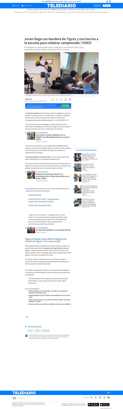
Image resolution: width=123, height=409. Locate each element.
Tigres (30, 331)
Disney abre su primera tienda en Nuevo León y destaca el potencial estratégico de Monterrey (89, 156)
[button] (52, 100)
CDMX (43, 1)
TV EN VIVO (97, 5)
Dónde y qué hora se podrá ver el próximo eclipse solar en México (50, 304)
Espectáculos (47, 9)
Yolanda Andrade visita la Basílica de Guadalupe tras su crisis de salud (49, 296)
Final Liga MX (45, 331)
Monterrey (48, 1)
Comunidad (36, 9)
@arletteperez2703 (34, 195)
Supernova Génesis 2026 (72, 12)
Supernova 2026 (51, 12)
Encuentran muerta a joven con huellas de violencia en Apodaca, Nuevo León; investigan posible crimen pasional (89, 202)
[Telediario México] (61, 5)
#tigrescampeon (53, 199)
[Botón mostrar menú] (16, 5)
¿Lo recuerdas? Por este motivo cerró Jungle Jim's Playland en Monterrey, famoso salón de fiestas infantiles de (90, 177)
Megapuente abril (43, 12)
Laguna (61, 1)
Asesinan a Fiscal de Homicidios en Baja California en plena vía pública (88, 166)
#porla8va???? (44, 201)
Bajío (74, 1)
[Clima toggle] (26, 5)
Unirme (64, 106)
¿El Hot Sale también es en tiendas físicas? (53, 230)
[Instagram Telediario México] (100, 397)
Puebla (65, 1)
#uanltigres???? (33, 201)
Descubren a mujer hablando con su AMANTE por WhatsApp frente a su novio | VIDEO (53, 137)
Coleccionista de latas (33, 12)
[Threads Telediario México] (104, 397)
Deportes (65, 9)
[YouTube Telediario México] (108, 397)
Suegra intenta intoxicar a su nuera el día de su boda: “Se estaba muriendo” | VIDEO (49, 301)
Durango (79, 1)
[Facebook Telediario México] (91, 397)
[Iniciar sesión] (107, 1)
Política (83, 9)
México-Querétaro (82, 12)
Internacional (71, 9)
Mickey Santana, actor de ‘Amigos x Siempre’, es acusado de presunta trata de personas (48, 292)
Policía (41, 9)
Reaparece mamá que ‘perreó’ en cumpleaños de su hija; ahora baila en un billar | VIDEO (52, 176)
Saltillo (70, 1)
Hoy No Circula (24, 12)
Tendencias (54, 9)
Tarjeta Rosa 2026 (98, 12)
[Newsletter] (110, 1)
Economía (78, 9)
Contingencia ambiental (60, 12)
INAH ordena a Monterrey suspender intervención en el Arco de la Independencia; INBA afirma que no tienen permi (90, 190)
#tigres (51, 201)
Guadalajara (55, 1)
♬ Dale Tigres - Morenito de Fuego (39, 205)
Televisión (92, 9)
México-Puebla (90, 12)
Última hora (30, 9)
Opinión (87, 9)
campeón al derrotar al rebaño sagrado (40, 120)
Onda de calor (106, 12)
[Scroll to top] (108, 393)
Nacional (60, 9)
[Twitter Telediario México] (95, 397)
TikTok (37, 331)
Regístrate (106, 5)
